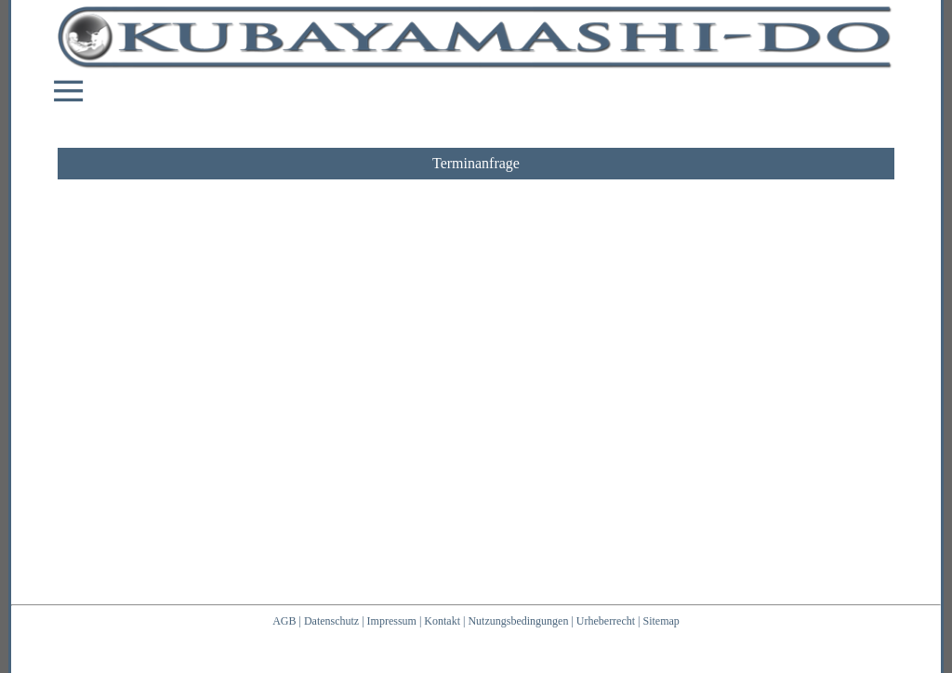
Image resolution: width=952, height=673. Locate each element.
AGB (284, 620)
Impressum (391, 620)
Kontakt (442, 620)
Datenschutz (331, 620)
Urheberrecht (605, 620)
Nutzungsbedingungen (518, 620)
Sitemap (661, 620)
